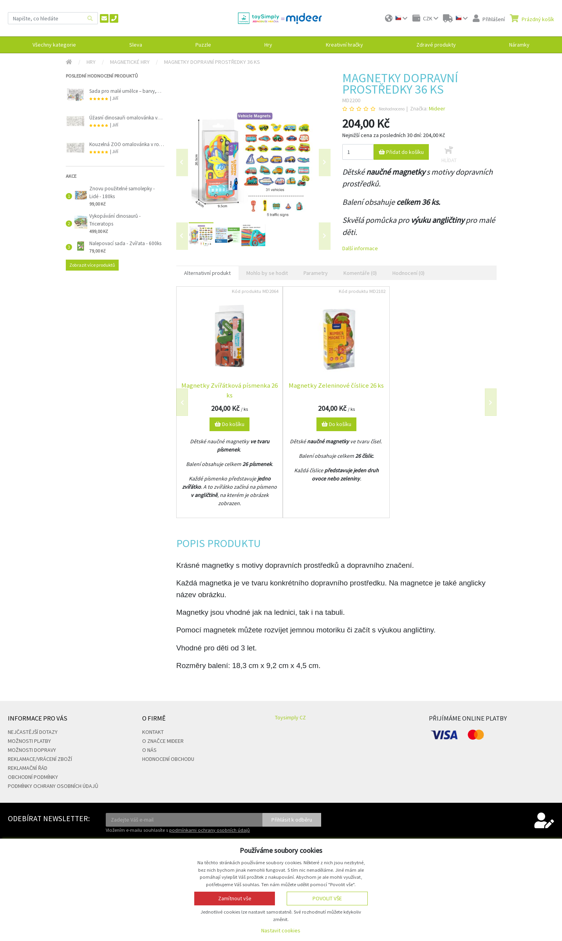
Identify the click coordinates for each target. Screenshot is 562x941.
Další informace (360, 248)
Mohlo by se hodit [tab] (267, 272)
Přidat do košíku (401, 151)
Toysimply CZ (290, 717)
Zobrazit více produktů (92, 265)
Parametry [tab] (316, 272)
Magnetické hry (130, 61)
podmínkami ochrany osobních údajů (209, 830)
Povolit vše (327, 898)
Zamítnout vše (234, 898)
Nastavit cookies (280, 930)
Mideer (437, 108)
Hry (91, 61)
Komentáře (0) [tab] (360, 272)
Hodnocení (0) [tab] (408, 272)
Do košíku (229, 424)
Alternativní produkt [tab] (207, 272)
